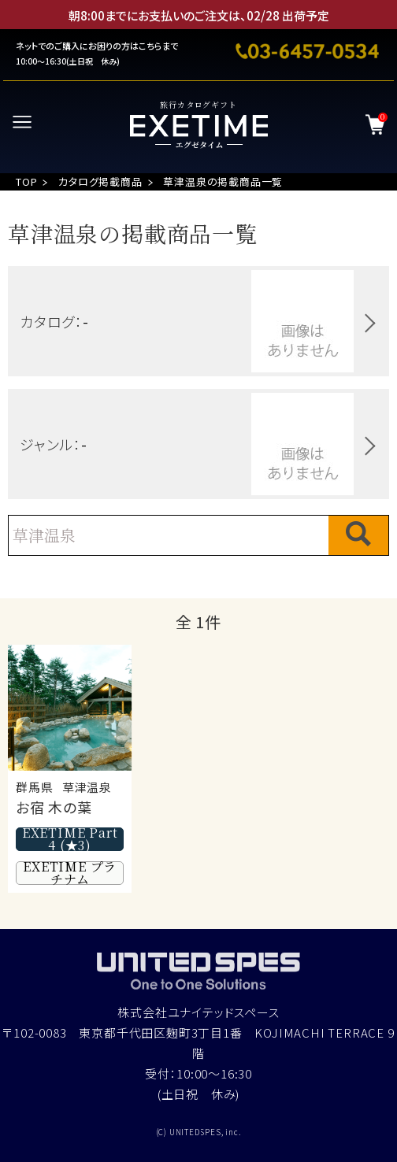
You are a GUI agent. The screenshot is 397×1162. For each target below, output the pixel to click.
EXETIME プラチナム (70, 873)
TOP (26, 181)
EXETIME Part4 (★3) (70, 839)
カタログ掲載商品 (100, 181)
